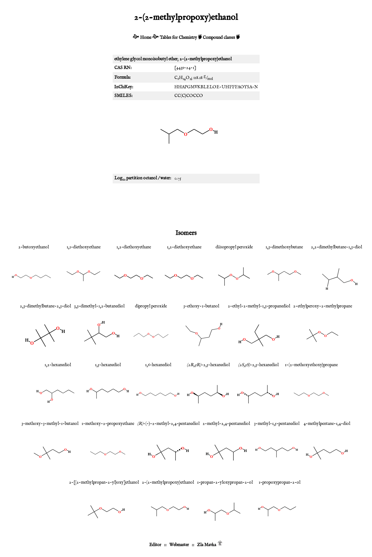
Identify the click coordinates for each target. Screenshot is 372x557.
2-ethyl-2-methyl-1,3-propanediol (259, 306)
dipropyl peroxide (151, 306)
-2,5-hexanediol (208, 365)
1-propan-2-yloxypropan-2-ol (225, 482)
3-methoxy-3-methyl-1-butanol (49, 423)
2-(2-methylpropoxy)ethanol (168, 482)
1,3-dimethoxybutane (284, 247)
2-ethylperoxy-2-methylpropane (322, 306)
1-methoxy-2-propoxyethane (108, 423)
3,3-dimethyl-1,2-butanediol (99, 306)
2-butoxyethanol (33, 247)
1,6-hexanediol (158, 365)
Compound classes (219, 37)
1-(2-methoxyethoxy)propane (311, 365)
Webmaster (179, 545)
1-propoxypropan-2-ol (279, 482)
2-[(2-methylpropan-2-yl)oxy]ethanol (104, 482)
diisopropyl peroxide (234, 247)
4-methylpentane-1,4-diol (327, 423)
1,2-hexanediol (58, 365)
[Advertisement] (186, 205)
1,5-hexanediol (108, 365)
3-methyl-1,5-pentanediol (276, 423)
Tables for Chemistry (178, 37)
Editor (155, 545)
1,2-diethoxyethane (133, 247)
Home (145, 37)
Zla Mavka (206, 545)
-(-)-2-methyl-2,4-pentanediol (168, 423)
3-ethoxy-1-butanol (201, 306)
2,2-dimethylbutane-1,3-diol (336, 247)
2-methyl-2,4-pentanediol (226, 423)
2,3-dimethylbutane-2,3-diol (45, 306)
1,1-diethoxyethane (84, 247)
